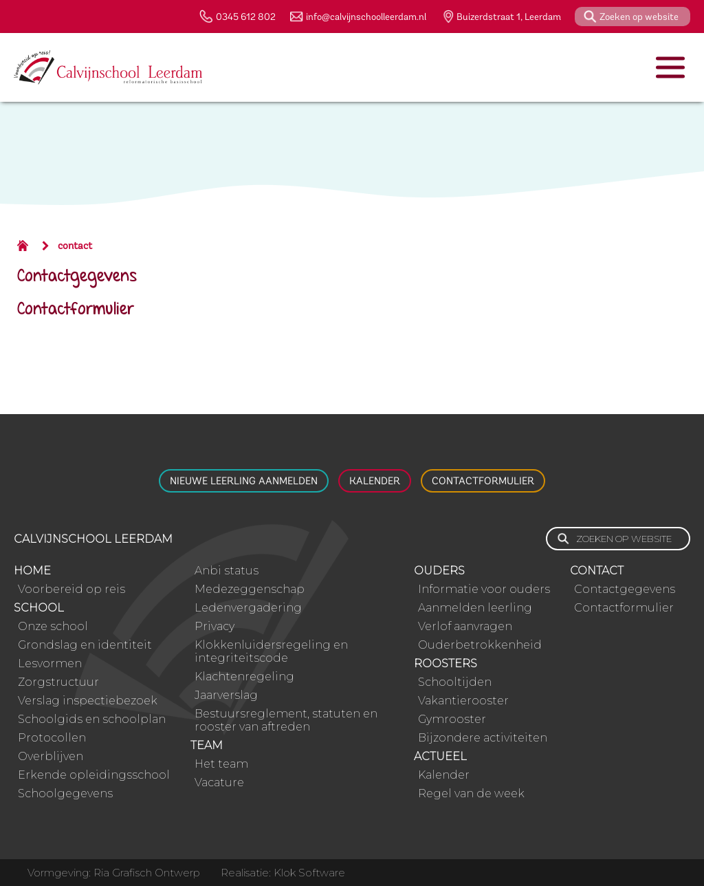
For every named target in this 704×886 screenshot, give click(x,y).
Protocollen (52, 737)
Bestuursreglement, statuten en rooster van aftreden (286, 720)
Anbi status (226, 570)
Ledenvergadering (248, 607)
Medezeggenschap (250, 589)
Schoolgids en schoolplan (92, 719)
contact (75, 245)
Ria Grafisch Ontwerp (147, 872)
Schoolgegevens (65, 793)
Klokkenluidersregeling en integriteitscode (271, 651)
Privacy (214, 626)
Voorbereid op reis (71, 589)
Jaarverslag (226, 695)
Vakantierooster (463, 700)
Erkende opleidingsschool (94, 774)
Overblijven (50, 756)
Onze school (53, 626)
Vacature (219, 782)
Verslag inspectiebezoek (87, 700)
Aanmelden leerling (475, 607)
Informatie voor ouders (484, 589)
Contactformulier (75, 310)
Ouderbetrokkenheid (480, 644)
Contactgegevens (77, 277)
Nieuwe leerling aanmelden (244, 481)
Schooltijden (455, 682)
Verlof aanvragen (465, 626)
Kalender (374, 481)
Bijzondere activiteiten (482, 737)
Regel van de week (471, 793)
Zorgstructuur (58, 682)
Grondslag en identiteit (85, 644)
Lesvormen (50, 663)
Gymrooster (452, 719)
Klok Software (309, 872)
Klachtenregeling (244, 676)
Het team (221, 763)
